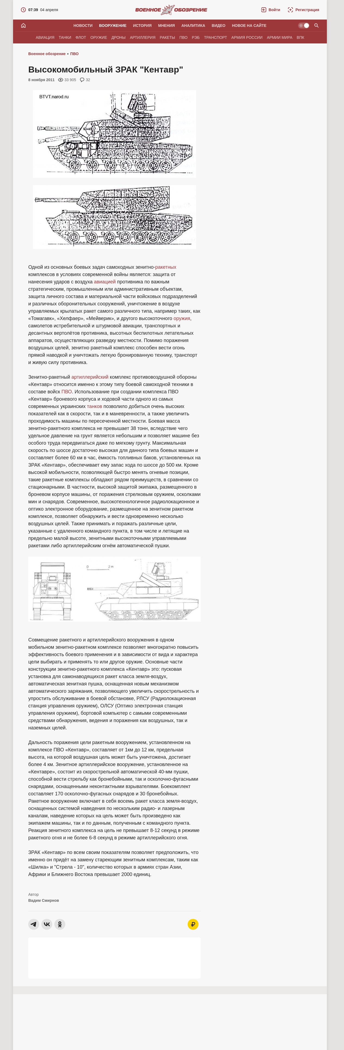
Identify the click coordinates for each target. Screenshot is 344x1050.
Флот (81, 37)
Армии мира (279, 37)
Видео (218, 25)
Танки (65, 37)
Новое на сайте (249, 25)
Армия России (247, 37)
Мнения (166, 25)
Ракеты (167, 37)
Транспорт (215, 37)
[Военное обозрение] (171, 9)
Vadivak (51, 1032)
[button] (270, 9)
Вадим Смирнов (43, 900)
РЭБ (196, 37)
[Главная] (23, 25)
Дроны (118, 37)
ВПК (300, 37)
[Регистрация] (303, 9)
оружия (181, 318)
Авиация (45, 37)
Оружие (99, 37)
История (142, 25)
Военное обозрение (47, 54)
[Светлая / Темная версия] (303, 25)
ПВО (183, 37)
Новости (82, 25)
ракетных (165, 267)
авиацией (105, 281)
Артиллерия (143, 37)
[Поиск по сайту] (317, 25)
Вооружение (112, 25)
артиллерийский (90, 377)
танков (94, 406)
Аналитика (193, 25)
